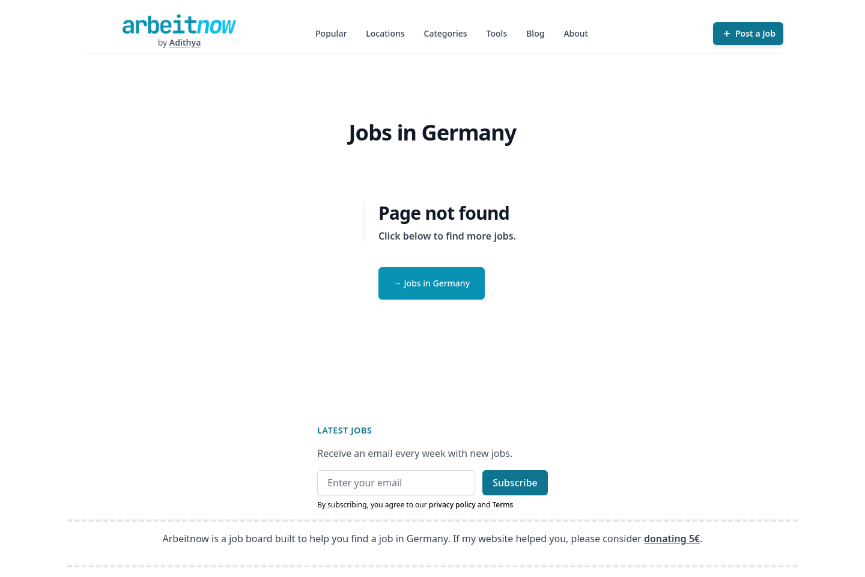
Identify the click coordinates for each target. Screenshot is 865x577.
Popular (331, 33)
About (575, 33)
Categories (445, 33)
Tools (497, 33)
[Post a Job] (748, 33)
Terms (502, 505)
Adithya (185, 42)
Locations (385, 33)
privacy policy (452, 505)
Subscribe (515, 482)
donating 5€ (672, 538)
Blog (535, 33)
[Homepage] (179, 24)
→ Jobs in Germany (431, 283)
